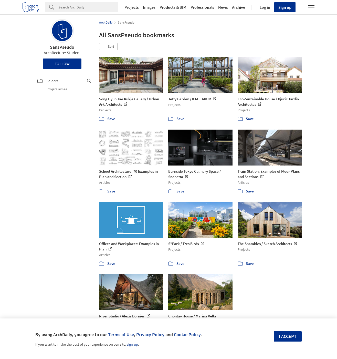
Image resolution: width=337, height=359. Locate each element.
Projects (131, 7)
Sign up (284, 7)
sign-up (132, 344)
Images (149, 7)
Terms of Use (121, 334)
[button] (108, 46)
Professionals (202, 7)
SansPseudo (62, 47)
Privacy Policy (150, 334)
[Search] (88, 7)
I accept (288, 336)
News (223, 7)
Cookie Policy (187, 334)
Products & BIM (173, 7)
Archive (238, 7)
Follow (62, 63)
